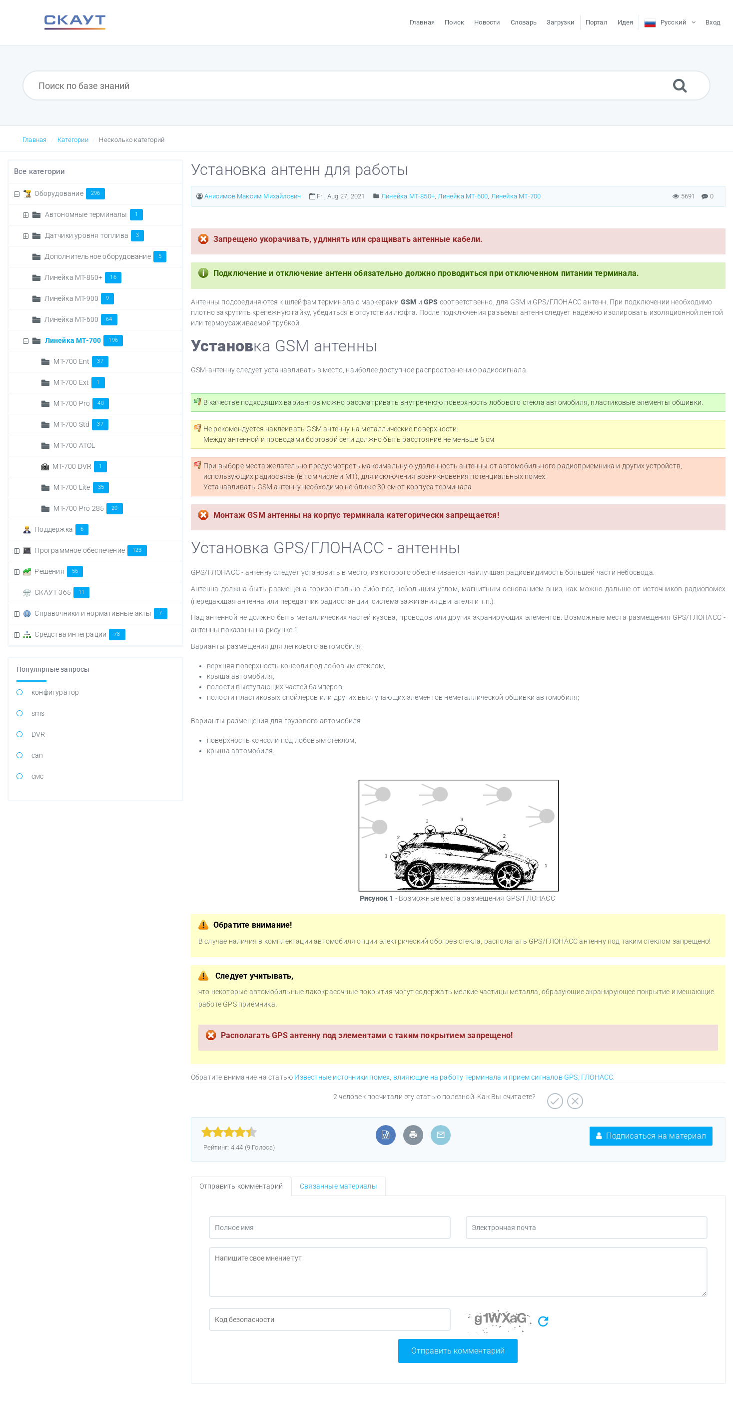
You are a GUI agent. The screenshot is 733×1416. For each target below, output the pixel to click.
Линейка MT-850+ (82, 277)
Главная (34, 139)
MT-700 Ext (78, 382)
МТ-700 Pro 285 (87, 508)
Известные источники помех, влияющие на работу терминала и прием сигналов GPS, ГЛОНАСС (453, 1077)
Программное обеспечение (90, 550)
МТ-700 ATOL (74, 445)
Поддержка (61, 529)
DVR (38, 734)
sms (38, 713)
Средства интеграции (79, 634)
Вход (713, 22)
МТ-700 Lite (81, 487)
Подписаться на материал (651, 1136)
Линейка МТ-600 (80, 319)
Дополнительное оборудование (105, 256)
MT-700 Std (80, 424)
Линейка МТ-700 (84, 340)
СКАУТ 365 (61, 592)
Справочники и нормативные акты (100, 613)
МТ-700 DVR (79, 466)
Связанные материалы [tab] (338, 1186)
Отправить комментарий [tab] (241, 1186)
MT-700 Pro (80, 403)
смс (37, 776)
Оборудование (69, 193)
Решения (58, 571)
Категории (72, 139)
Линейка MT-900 (79, 298)
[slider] (229, 1132)
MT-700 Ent (80, 361)
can (37, 755)
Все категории (39, 171)
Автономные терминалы (94, 214)
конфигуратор (55, 692)
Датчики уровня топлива (94, 235)
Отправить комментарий (458, 1351)
